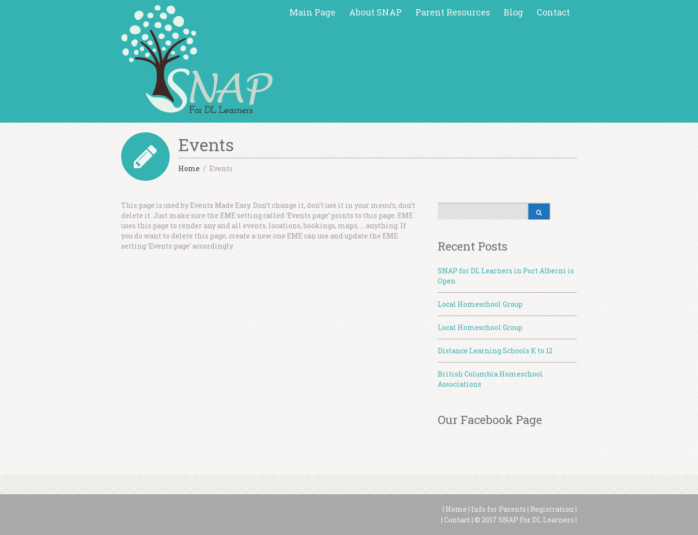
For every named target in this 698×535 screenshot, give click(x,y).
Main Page (312, 12)
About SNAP (375, 12)
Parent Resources (452, 12)
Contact (553, 12)
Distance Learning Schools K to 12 (495, 350)
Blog (513, 12)
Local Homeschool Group (480, 304)
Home (455, 509)
